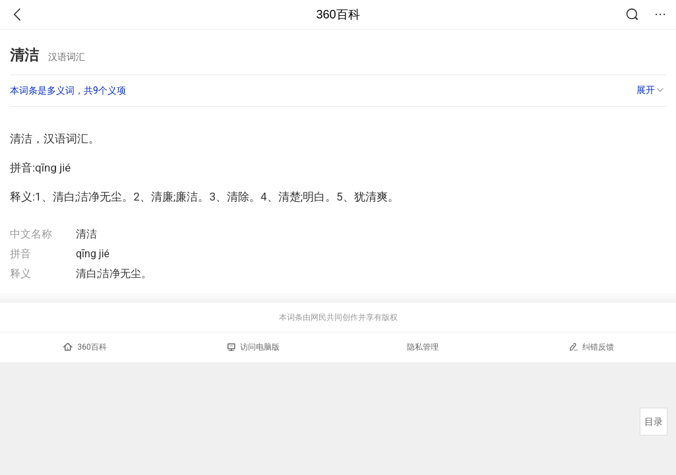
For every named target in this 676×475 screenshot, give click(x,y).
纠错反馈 (591, 347)
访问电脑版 (254, 347)
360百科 (337, 14)
